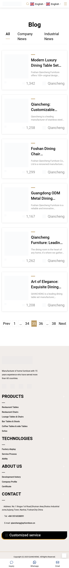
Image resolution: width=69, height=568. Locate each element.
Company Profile (9, 482)
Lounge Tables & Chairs (13, 417)
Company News (25, 36)
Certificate (6, 486)
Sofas (4, 431)
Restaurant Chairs (10, 412)
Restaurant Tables (10, 407)
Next (62, 323)
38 (54, 323)
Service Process (9, 454)
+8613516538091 (16, 516)
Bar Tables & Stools (11, 421)
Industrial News (51, 36)
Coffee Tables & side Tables (14, 426)
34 (27, 323)
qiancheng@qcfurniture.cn (23, 523)
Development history (11, 477)
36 (41, 323)
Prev (6, 323)
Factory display (9, 449)
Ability (5, 459)
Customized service (23, 535)
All (8, 34)
